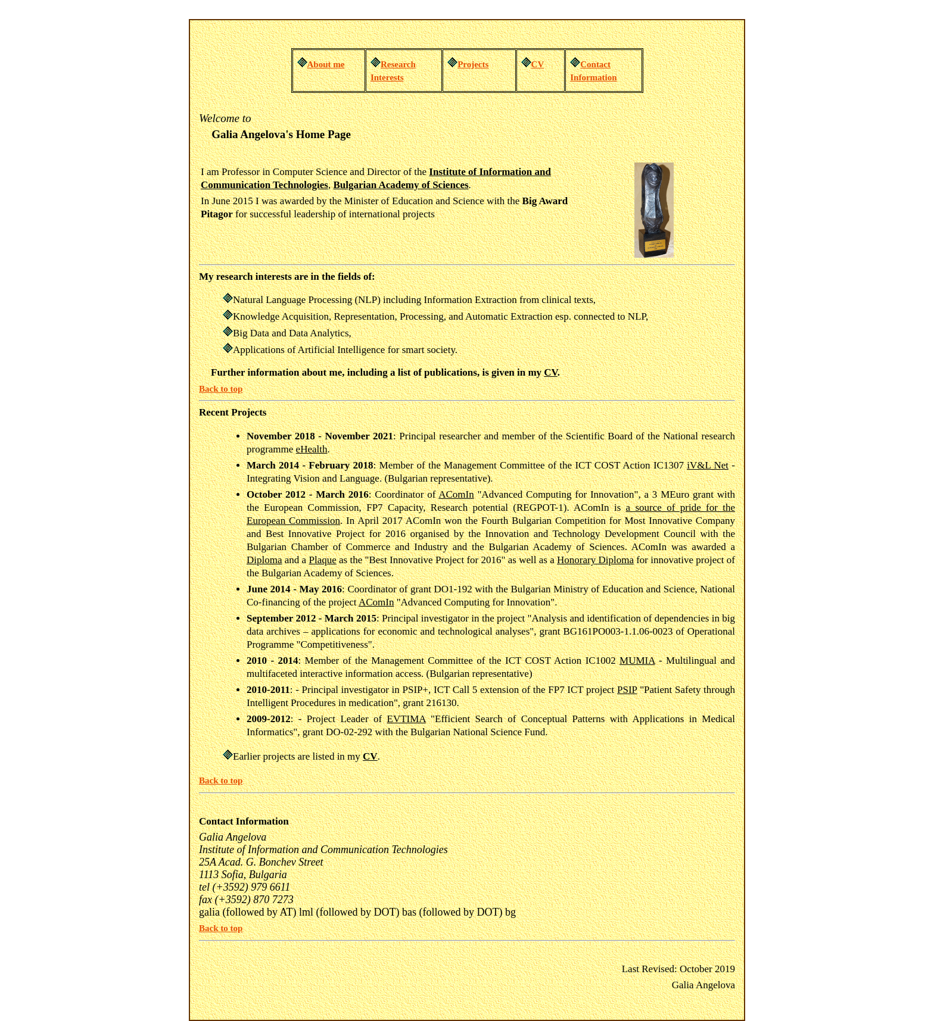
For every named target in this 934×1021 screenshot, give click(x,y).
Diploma (264, 560)
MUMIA (637, 660)
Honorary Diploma (595, 560)
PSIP (627, 689)
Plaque (322, 560)
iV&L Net (707, 465)
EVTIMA (406, 719)
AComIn (456, 494)
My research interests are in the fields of (285, 276)
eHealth (312, 449)
